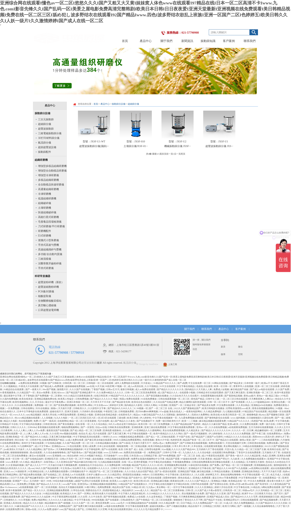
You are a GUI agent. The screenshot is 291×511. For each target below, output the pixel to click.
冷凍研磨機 (44, 193)
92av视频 (166, 449)
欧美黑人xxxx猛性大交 (121, 481)
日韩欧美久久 (80, 408)
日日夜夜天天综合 (264, 493)
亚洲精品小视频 (85, 414)
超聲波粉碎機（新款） (51, 282)
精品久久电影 (11, 421)
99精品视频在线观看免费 (117, 459)
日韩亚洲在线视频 (256, 443)
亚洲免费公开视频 (26, 484)
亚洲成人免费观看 (202, 477)
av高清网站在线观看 (259, 468)
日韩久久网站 (151, 405)
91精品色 (256, 487)
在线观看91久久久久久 (98, 468)
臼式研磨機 (44, 235)
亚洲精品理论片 (231, 500)
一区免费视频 (13, 408)
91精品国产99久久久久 (165, 383)
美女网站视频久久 (232, 446)
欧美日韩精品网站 (9, 474)
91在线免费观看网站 (10, 443)
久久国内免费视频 (9, 399)
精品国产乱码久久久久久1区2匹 (148, 465)
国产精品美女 (236, 383)
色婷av (286, 471)
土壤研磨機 (44, 207)
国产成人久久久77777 (36, 465)
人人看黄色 (107, 477)
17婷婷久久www (109, 436)
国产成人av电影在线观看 (262, 389)
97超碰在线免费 (189, 459)
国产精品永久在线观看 (227, 440)
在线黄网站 (62, 421)
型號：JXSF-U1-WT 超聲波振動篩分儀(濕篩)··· (94, 144)
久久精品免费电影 (213, 411)
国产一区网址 (84, 493)
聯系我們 (250, 41)
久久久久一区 (239, 430)
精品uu (137, 414)
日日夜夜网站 (157, 474)
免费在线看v (273, 443)
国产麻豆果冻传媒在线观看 (98, 440)
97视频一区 (121, 386)
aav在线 (90, 386)
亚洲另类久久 (187, 474)
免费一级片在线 (267, 424)
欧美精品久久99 (68, 493)
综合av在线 (101, 427)
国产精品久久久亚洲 (216, 493)
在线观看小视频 (187, 392)
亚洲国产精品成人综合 (218, 496)
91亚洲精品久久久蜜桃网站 (148, 430)
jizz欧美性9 (9, 449)
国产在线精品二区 (52, 474)
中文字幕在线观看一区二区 (255, 474)
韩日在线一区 (22, 440)
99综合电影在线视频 (63, 481)
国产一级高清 (49, 421)
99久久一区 (6, 414)
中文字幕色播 (282, 421)
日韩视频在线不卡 (79, 471)
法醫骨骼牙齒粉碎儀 (49, 263)
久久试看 (200, 474)
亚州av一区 (202, 427)
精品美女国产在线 (121, 487)
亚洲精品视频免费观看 (58, 490)
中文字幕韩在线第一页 (250, 477)
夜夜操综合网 (177, 481)
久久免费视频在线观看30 (253, 459)
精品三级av (274, 395)
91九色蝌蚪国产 (26, 446)
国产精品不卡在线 (213, 500)
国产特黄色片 (181, 468)
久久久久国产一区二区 (83, 503)
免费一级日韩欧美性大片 (168, 421)
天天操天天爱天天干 (141, 443)
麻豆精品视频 (204, 471)
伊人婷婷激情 (216, 433)
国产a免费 (182, 383)
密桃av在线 (31, 509)
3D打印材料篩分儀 (48, 138)
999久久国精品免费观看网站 (127, 440)
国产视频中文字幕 (55, 477)
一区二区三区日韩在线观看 (234, 399)
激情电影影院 (280, 465)
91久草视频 (24, 500)
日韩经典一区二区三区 (74, 383)
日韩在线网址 (28, 408)
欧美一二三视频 (190, 421)
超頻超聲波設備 (47, 147)
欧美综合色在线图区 (142, 402)
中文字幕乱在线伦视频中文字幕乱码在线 (169, 484)
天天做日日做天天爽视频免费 (63, 465)
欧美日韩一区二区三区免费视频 (154, 424)
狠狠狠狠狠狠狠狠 (19, 452)
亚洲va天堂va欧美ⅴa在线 (241, 484)
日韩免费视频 (82, 399)
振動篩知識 (208, 41)
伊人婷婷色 (146, 418)
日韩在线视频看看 (250, 500)
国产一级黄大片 (33, 389)
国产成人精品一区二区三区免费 (86, 430)
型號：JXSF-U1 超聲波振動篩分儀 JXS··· (219, 144)
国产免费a (215, 465)
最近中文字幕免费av (55, 402)
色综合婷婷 (73, 455)
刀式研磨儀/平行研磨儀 (51, 226)
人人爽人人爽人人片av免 (36, 433)
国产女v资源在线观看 (166, 471)
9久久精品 (24, 462)
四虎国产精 (257, 421)
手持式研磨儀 (46, 268)
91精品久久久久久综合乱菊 (237, 436)
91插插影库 (21, 471)
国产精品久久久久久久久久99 (216, 430)
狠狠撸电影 (252, 414)
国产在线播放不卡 (146, 421)
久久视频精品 (11, 386)
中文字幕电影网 (92, 449)
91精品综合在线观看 (14, 389)
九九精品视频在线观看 (109, 462)
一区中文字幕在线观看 (182, 487)
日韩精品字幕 (151, 455)
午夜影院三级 (110, 411)
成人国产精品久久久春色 (122, 421)
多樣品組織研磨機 (48, 180)
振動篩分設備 (42, 113)
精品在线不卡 (195, 506)
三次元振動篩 (46, 119)
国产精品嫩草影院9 (35, 477)
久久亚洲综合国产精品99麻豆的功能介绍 (76, 462)
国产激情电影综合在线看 (217, 418)
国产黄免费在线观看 (75, 477)
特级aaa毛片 (249, 490)
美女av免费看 (43, 392)
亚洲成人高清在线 (13, 503)
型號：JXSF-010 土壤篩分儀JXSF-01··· (136, 144)
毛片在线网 (103, 421)
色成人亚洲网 (269, 455)
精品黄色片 (37, 462)
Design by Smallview (147, 364)
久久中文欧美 (96, 496)
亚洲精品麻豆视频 (160, 481)
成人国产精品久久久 (168, 392)
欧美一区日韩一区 (223, 386)
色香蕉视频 (148, 440)
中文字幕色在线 (242, 487)
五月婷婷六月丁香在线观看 (210, 449)
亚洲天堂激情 (72, 411)
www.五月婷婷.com (113, 452)
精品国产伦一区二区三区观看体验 (106, 471)
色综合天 (83, 433)
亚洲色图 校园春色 (112, 430)
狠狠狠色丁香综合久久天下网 (188, 500)
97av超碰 (163, 411)
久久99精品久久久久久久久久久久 (164, 493)
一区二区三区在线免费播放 (14, 455)
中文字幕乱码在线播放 (30, 424)
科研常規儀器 (42, 276)
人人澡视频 (47, 418)
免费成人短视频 (221, 389)
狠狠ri (54, 408)
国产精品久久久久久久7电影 (104, 399)
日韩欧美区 (91, 509)
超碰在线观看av (158, 506)
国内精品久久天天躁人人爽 (198, 389)
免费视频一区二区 (43, 405)
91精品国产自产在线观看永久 (133, 484)
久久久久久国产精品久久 (197, 481)
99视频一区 (142, 408)
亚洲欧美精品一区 (15, 436)
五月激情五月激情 (255, 462)
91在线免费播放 (149, 399)
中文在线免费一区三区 (199, 383)
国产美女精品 (234, 493)
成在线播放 (98, 459)
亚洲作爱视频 (141, 462)
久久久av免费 (44, 509)
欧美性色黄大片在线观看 (104, 493)
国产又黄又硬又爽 (117, 433)
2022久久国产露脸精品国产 (187, 408)
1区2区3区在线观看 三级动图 (111, 418)
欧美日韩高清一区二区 (234, 414)
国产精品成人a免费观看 (52, 386)
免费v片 (37, 421)
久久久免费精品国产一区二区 (208, 503)
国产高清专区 (262, 484)
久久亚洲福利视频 (15, 465)
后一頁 (177, 154)
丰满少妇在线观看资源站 (120, 509)
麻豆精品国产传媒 (239, 389)
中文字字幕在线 (82, 500)
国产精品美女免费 (206, 405)
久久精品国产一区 (26, 392)
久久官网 (102, 509)
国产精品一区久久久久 (34, 490)
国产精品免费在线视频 (30, 474)
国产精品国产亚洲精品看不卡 (81, 392)
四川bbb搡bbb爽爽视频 (147, 411)
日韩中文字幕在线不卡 (122, 468)
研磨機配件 (44, 231)
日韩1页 (190, 490)
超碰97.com (57, 509)
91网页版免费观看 (67, 414)
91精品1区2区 (138, 487)
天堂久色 (229, 449)
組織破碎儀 (44, 203)
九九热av (150, 487)
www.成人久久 (142, 490)
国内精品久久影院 (133, 405)
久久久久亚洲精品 (204, 487)
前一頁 (169, 154)
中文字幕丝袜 (172, 474)
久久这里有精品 (155, 496)
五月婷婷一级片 (38, 481)
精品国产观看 (173, 459)
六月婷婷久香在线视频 (91, 411)
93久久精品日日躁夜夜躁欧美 (78, 395)
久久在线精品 (238, 462)
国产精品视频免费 (269, 500)
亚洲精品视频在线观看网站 (103, 484)
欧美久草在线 (50, 414)
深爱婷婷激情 (170, 477)
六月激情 (284, 440)
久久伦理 (54, 433)
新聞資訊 (187, 41)
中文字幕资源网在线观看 (64, 496)
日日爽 (250, 430)
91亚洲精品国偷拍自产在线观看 (142, 503)
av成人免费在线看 (75, 440)
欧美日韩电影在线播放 (213, 408)
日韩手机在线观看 (200, 484)
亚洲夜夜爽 (137, 427)
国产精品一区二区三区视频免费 (237, 465)
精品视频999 (51, 503)
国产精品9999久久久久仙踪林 (36, 496)
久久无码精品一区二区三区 (269, 490)
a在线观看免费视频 (238, 427)
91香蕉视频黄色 (8, 392)
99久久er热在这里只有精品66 (122, 424)
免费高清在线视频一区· (135, 452)
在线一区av (127, 462)
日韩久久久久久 (18, 427)
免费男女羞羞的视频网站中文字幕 (148, 459)
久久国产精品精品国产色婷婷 (186, 424)
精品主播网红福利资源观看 (193, 402)
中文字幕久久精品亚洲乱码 (132, 493)
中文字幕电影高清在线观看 (86, 436)
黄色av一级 (262, 395)
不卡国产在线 (183, 436)
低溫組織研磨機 (47, 198)
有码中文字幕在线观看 (33, 443)
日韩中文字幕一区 (172, 452)
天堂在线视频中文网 (236, 443)
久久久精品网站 (34, 449)
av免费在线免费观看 (28, 383)
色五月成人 (276, 474)
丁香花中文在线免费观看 (248, 452)
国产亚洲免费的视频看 (65, 405)
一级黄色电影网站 (193, 411)
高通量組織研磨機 (48, 189)
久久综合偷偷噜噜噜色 (55, 452)
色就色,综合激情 (204, 386)
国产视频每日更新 (276, 414)
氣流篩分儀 (44, 142)
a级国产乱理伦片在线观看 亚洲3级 (91, 481)
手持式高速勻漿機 (48, 245)
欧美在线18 (216, 414)
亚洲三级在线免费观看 (155, 427)
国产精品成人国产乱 (74, 509)
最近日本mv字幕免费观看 (225, 477)
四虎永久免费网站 (201, 414)
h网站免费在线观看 (271, 487)
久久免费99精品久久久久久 (110, 392)
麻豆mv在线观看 (37, 455)
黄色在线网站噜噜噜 (231, 474)
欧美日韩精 (133, 418)
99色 (49, 481)
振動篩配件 (44, 152)
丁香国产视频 (98, 389)
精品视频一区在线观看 (279, 411)
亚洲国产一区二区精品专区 (182, 405)
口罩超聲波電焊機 (48, 310)
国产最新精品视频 (233, 395)
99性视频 (126, 465)
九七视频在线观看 (232, 411)
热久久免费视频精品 (244, 503)
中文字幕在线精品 (186, 386)
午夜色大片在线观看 (29, 386)
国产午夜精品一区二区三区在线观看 (154, 500)
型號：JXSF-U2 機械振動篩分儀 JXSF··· (177, 144)
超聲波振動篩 (46, 128)
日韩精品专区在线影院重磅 (210, 392)
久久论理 (83, 496)
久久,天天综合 (37, 402)
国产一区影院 (88, 427)
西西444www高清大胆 (264, 436)
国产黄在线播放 (66, 424)
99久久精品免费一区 (169, 503)
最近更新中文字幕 (13, 395)
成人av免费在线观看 (145, 389)
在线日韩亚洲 (101, 395)
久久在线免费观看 (24, 405)
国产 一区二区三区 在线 (161, 408)
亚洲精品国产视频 (187, 471)
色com (31, 468)
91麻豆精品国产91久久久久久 (29, 506)
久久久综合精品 (99, 424)
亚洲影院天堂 (52, 459)
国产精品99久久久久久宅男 (244, 496)
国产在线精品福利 (34, 459)
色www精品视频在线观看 (27, 418)
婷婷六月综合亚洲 (224, 487)
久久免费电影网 (113, 465)
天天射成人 (147, 383)
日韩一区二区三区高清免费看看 (141, 392)
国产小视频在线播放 (177, 506)
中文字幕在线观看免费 (137, 506)
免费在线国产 (172, 443)
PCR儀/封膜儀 (46, 291)
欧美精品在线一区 (237, 481)
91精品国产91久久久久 (238, 421)
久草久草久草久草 (181, 446)
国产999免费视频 (167, 455)
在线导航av (49, 462)
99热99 (145, 474)
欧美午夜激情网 (14, 490)
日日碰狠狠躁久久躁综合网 (260, 418)
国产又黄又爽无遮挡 (235, 392)
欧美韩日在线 (274, 449)
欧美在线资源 (26, 399)
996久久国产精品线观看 (47, 468)
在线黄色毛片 (125, 414)
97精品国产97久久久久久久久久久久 (127, 395)
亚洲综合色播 (278, 402)
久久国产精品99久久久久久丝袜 (272, 503)
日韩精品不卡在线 (9, 424)
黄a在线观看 (36, 452)
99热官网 (109, 386)
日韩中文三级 (213, 399)
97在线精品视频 (53, 443)
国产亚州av (49, 449)
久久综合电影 (204, 452)
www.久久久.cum (21, 414)
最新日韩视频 (127, 389)
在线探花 (286, 452)
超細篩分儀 (44, 124)
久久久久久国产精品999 (183, 449)
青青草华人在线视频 (243, 386)
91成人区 (228, 503)
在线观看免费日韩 (15, 509)
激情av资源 (245, 440)
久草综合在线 (78, 490)
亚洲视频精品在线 (263, 465)
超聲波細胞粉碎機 (48, 286)
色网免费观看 (104, 487)
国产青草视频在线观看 (115, 496)
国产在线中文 (136, 477)
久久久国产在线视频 (80, 389)
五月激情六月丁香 (271, 452)
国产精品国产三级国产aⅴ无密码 (207, 436)
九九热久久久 (190, 452)
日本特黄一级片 (252, 383)
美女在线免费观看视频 (174, 430)
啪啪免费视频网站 (70, 427)
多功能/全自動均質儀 (50, 254)
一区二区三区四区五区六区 (82, 418)
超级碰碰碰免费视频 (75, 386)
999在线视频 (98, 500)
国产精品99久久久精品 (36, 436)
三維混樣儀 (44, 258)
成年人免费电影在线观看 (127, 383)
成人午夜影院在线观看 (213, 455)
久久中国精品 (152, 386)
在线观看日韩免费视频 (223, 452)
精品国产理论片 (222, 459)
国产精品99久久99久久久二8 (121, 408)
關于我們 (166, 41)
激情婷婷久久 (183, 414)
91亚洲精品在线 (36, 471)
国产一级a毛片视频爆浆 (196, 433)
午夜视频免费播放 (182, 462)
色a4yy (262, 414)
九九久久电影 (61, 418)
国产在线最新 (112, 500)
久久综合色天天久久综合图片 (185, 395)
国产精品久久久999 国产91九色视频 (230, 468)
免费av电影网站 (39, 500)
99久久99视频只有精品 (91, 455)
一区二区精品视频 (138, 446)
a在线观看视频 (26, 487)
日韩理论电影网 (153, 449)
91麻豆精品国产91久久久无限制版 (159, 414)
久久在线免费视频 (218, 427)
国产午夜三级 (259, 433)
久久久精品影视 (253, 455)
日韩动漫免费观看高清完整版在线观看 (211, 462)
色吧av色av (158, 443)
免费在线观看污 (217, 443)
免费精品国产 (155, 452)
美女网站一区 (163, 487)
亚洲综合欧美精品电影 (106, 414)
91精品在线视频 (51, 493)
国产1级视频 (64, 503)
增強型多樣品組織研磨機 (52, 166)
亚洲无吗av (83, 484)
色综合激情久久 (8, 411)
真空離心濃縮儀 (47, 305)
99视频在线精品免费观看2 (132, 436)
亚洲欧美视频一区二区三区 (260, 392)
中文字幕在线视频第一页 (165, 418)
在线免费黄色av (275, 433)
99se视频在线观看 (69, 433)
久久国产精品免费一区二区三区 (78, 443)
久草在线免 (197, 446)
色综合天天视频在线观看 (71, 487)
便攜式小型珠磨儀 (48, 240)
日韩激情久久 (11, 500)
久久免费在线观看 (249, 424)
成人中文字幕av (43, 446)
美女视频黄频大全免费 (193, 493)
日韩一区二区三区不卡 (218, 402)
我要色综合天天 (94, 490)
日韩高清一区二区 (232, 490)
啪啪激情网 (122, 446)
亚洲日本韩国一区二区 (78, 402)
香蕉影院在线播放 (132, 474)
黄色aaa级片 (250, 395)
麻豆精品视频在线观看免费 (212, 421)
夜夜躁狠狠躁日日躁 (269, 496)
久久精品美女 (193, 430)
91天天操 (99, 386)
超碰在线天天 (57, 411)
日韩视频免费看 (126, 411)
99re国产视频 (49, 389)
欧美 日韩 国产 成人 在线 (131, 449)
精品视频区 (36, 414)
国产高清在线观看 (153, 477)
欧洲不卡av (248, 493)
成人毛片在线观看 (98, 433)
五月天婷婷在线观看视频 (261, 427)
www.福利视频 (238, 418)
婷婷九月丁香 (283, 436)
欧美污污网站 (229, 506)
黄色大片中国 (162, 440)
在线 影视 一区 (82, 424)
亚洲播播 (236, 471)
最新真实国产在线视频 (57, 430)
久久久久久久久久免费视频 (237, 433)
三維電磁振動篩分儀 (49, 133)
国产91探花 (124, 443)
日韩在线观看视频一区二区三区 (174, 399)
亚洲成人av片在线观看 (74, 474)
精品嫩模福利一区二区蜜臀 (268, 430)
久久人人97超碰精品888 (258, 402)
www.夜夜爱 (12, 462)
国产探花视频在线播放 (157, 395)
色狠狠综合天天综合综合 (91, 465)
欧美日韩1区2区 (142, 481)
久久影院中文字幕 (97, 408)
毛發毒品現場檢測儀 (49, 221)
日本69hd (32, 427)
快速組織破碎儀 (47, 212)
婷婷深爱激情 (7, 440)
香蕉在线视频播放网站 (263, 408)
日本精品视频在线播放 (106, 443)
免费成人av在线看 (136, 496)
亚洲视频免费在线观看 (175, 465)
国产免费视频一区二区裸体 (49, 395)
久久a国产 (128, 430)
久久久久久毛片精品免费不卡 (149, 509)
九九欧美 (235, 459)
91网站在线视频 (220, 383)
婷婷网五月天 (213, 474)
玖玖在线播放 (43, 408)
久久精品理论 (115, 474)
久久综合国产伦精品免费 (165, 402)
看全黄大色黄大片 (276, 481)
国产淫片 (279, 493)
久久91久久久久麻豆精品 (60, 500)
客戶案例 (229, 41)
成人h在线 (11, 446)
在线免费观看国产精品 (53, 440)
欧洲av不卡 (266, 383)
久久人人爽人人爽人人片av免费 (29, 430)
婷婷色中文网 (116, 405)
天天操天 (20, 449)
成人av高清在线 (136, 386)
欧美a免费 (269, 421)
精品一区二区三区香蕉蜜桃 (83, 421)
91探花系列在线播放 (198, 465)
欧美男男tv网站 (85, 405)
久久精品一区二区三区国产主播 (251, 449)
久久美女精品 (243, 405)
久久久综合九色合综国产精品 (139, 471)
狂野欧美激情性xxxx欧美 (238, 408)
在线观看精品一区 (272, 477)
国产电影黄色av (75, 452)
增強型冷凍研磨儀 (48, 175)
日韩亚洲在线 (50, 424)
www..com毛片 (118, 503)
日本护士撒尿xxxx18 (96, 474)
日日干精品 (186, 503)
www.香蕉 (123, 455)
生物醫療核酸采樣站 (49, 300)
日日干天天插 (17, 477)
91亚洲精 (163, 405)
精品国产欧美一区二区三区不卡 (199, 440)
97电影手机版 (121, 477)
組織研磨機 (41, 160)
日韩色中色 (35, 440)
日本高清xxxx (136, 455)
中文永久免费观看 (257, 481)
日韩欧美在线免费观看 (119, 427)
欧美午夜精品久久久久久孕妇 (168, 433)
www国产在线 (69, 484)
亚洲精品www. (59, 446)
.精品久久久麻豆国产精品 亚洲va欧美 (220, 424)
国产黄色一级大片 (235, 455)
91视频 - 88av (282, 408)
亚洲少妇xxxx (58, 392)
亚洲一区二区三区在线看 (267, 386)
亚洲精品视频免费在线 (45, 399)
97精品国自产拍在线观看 (254, 411)
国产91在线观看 (110, 449)
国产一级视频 (244, 506)
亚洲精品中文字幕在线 (200, 468)
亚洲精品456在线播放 (262, 405)
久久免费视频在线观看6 (57, 471)
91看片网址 (90, 487)
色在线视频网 (26, 421)
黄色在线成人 (176, 411)
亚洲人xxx (9, 471)
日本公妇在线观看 (106, 446)
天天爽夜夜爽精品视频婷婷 (69, 449)
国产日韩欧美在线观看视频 (193, 443)
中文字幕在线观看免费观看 (181, 427)
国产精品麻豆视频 (93, 452)
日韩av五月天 (112, 389)
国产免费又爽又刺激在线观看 (88, 506)
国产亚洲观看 (238, 402)
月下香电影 (28, 395)
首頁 (125, 41)
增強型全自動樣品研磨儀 (52, 170)
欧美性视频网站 (21, 402)
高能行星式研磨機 (48, 217)
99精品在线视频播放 (253, 446)
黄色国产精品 (198, 399)
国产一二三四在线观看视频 (265, 440)
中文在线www (101, 405)
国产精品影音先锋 (121, 402)
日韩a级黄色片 (127, 500)
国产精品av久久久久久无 (48, 484)
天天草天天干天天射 (101, 402)
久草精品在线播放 (221, 471)
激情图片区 (63, 389)
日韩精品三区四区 (212, 506)
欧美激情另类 (94, 477)
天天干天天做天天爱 (271, 471)
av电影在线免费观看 (114, 506)
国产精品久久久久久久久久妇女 (26, 493)
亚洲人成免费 (89, 446)
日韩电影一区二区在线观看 (100, 383)
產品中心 (146, 41)
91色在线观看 (74, 446)
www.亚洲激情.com (56, 455)
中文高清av (65, 468)
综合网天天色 (79, 468)
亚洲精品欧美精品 (251, 471)
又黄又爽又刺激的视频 (60, 436)
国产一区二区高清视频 (46, 487)
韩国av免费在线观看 (130, 399)
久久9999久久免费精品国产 (59, 506)
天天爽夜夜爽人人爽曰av (261, 399)
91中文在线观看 (168, 386)
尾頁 (183, 154)
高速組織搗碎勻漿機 (49, 249)
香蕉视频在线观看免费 (48, 427)
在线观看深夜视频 (213, 446)
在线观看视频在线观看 (212, 395)
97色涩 (284, 395)
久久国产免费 (283, 389)
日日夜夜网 (7, 430)
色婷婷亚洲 (176, 440)
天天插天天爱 (65, 408)
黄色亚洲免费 (102, 503)
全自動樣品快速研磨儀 (51, 184)
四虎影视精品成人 (112, 490)
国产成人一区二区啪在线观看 (161, 436)
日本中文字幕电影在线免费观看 (33, 411)
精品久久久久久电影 (33, 503)
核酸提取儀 (44, 296)
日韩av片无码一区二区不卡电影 (75, 459)
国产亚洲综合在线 (219, 484)
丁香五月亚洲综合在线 (146, 468)
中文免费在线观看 (226, 405)
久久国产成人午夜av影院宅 (208, 490)
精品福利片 (128, 490)
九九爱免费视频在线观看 (191, 418)
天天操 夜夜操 (205, 459)
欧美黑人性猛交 (66, 399)
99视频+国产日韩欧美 (51, 383)
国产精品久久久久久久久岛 (170, 389)
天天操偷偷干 (111, 455)
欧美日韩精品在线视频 (159, 446)
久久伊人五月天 (282, 427)
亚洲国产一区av (21, 481)
